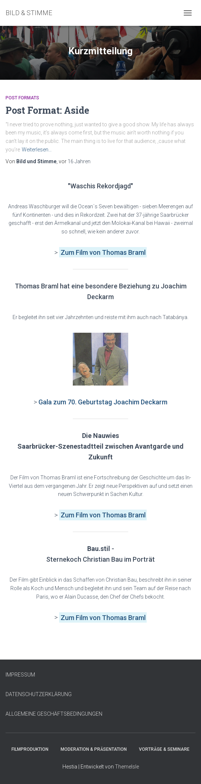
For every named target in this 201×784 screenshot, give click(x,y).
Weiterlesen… (37, 150)
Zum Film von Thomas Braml (103, 515)
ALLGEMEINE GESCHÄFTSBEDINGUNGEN (54, 714)
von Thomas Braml (117, 252)
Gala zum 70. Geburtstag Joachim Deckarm (102, 402)
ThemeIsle (127, 767)
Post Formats (22, 97)
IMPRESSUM (20, 675)
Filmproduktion (29, 749)
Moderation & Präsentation (94, 749)
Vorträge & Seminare (164, 749)
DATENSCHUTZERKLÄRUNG (39, 694)
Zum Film (75, 252)
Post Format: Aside (47, 110)
